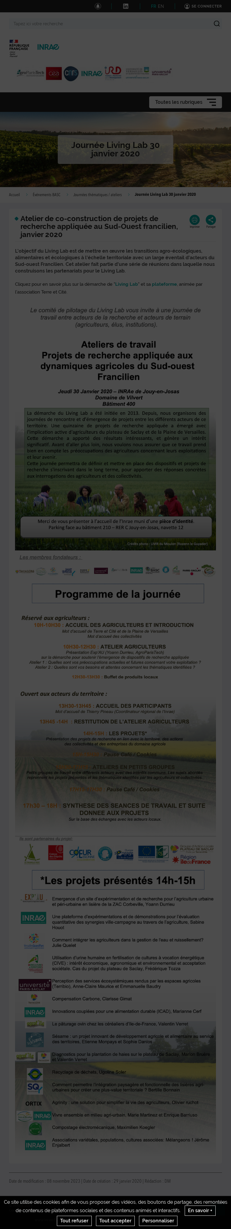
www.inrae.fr (46, 1220)
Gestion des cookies (159, 1210)
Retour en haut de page (221, 1211)
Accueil (14, 195)
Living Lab (126, 284)
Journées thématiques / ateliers (97, 195)
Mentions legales (60, 1210)
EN (161, 6)
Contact (16, 1210)
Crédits (34, 1210)
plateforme (164, 284)
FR (153, 6)
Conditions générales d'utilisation (108, 1210)
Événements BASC (46, 195)
